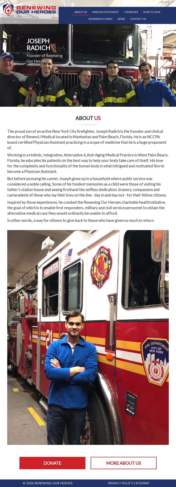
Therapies (131, 12)
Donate (52, 463)
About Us (80, 12)
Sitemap (142, 483)
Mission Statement (105, 12)
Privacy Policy (120, 483)
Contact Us (138, 18)
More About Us (123, 463)
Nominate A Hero (100, 18)
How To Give (151, 12)
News (121, 18)
